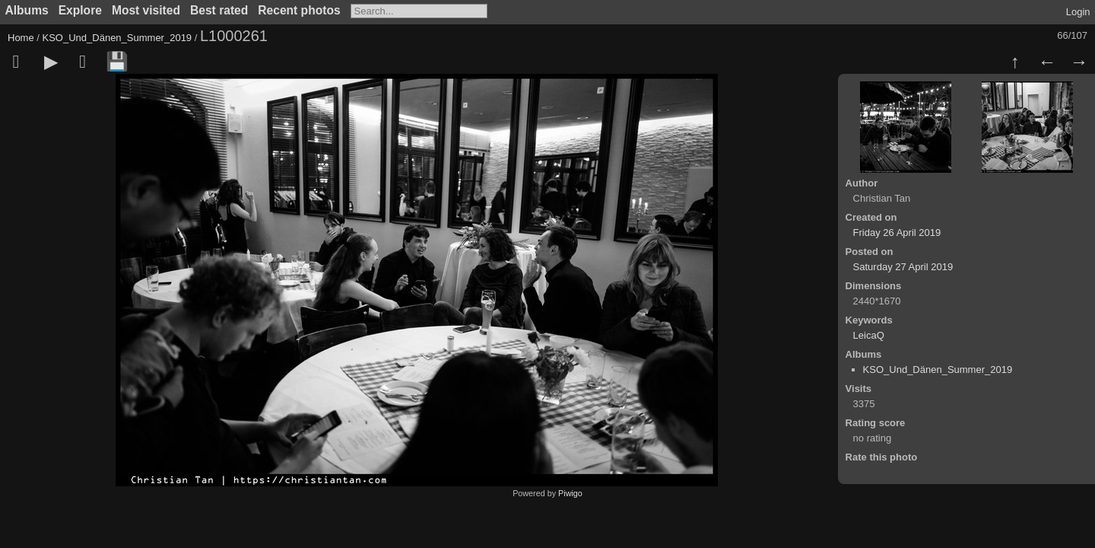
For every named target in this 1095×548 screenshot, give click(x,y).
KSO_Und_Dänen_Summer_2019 (117, 37)
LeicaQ (868, 335)
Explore (80, 10)
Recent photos (299, 10)
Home (21, 37)
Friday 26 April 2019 (897, 232)
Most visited (146, 10)
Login (1078, 12)
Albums (27, 10)
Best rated (219, 10)
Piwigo (570, 493)
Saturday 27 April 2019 (903, 266)
